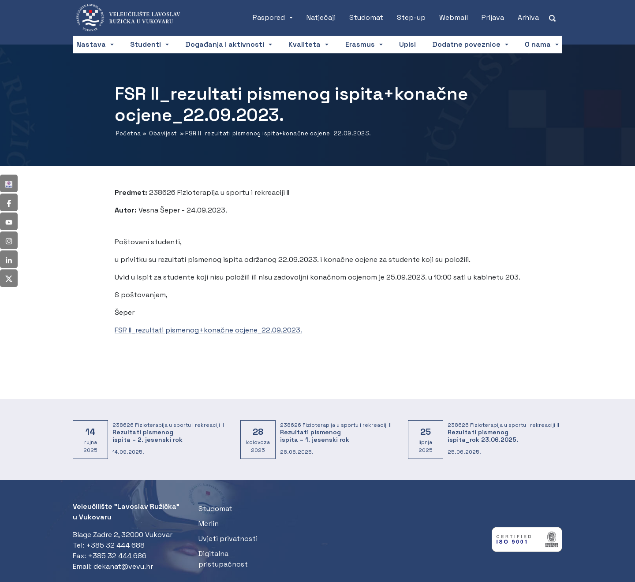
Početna (128, 133)
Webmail (453, 17)
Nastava (91, 44)
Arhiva (528, 17)
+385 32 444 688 (115, 545)
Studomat (366, 17)
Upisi (407, 44)
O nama (538, 44)
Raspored (269, 17)
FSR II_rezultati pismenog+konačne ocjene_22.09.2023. (208, 330)
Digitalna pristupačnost (223, 559)
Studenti (145, 44)
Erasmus (360, 44)
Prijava (493, 17)
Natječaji (321, 17)
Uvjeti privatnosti (228, 538)
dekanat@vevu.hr (123, 566)
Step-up (411, 17)
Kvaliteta (304, 44)
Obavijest (163, 133)
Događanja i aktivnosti (225, 44)
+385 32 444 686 (117, 555)
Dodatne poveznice (467, 44)
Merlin (208, 523)
